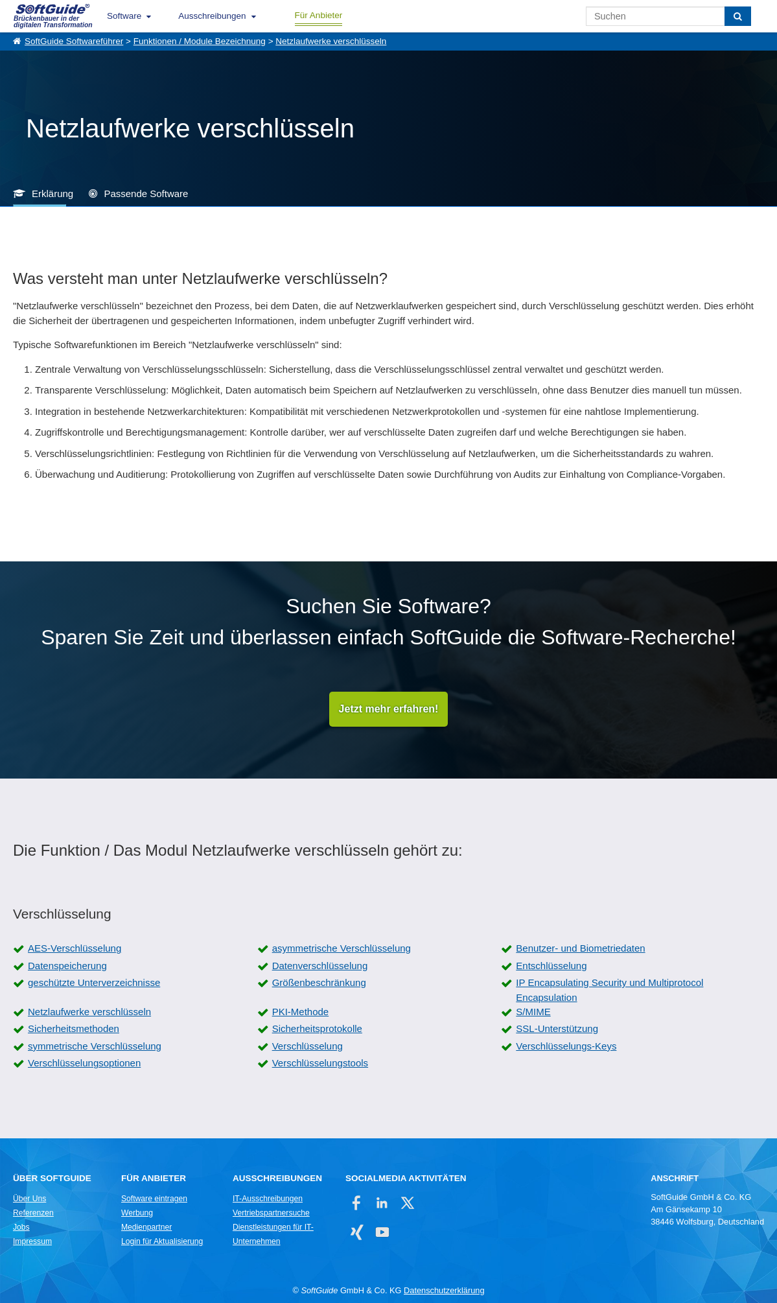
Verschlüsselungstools (320, 1062)
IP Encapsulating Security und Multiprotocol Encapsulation (609, 990)
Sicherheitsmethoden (73, 1028)
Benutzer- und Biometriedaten (580, 948)
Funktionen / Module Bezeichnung (199, 41)
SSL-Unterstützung (557, 1028)
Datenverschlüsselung (320, 965)
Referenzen (33, 1212)
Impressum (32, 1241)
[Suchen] (738, 16)
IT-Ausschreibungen (268, 1198)
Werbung (137, 1212)
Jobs (21, 1227)
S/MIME (533, 1011)
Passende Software (146, 193)
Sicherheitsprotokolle (317, 1028)
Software (124, 16)
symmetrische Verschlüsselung (94, 1045)
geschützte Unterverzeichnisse (94, 982)
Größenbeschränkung (319, 982)
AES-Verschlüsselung (74, 948)
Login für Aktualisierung (162, 1241)
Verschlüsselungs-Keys (566, 1045)
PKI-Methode (300, 1011)
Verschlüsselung (307, 1045)
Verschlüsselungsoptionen (84, 1062)
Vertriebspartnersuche (271, 1212)
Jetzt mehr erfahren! (389, 708)
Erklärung (52, 193)
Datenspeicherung (67, 965)
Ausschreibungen (212, 16)
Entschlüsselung (551, 965)
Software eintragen (154, 1198)
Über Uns (29, 1198)
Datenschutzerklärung (444, 1290)
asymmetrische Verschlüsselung (341, 948)
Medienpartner (146, 1227)
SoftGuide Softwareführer (74, 41)
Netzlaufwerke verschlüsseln (330, 41)
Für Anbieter (319, 15)
